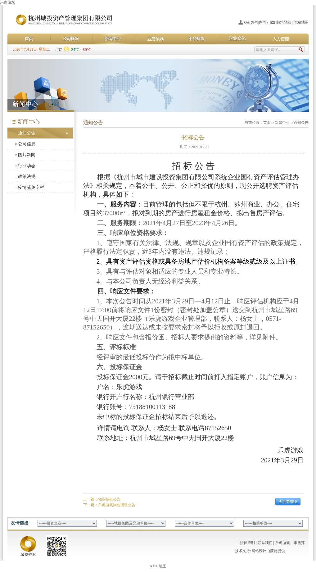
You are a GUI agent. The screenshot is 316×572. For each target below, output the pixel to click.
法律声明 (247, 543)
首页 (267, 122)
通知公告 (26, 133)
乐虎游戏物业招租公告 (116, 505)
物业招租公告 (109, 499)
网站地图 (301, 22)
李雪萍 (299, 543)
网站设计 (258, 551)
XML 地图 (158, 566)
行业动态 (26, 165)
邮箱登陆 (283, 22)
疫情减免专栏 (31, 187)
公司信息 (26, 144)
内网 (262, 22)
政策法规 (26, 176)
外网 (254, 22)
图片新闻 (26, 154)
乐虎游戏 (7, 2)
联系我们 (265, 543)
